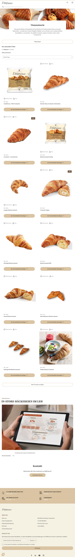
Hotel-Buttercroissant (10, 316)
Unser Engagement (7, 523)
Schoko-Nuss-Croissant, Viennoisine (50, 103)
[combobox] (37, 6)
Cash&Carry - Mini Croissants (12, 103)
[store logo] (7, 2)
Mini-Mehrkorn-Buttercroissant (49, 316)
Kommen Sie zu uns (43, 525)
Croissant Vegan (44, 210)
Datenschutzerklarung (8, 525)
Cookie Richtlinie (42, 523)
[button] (19, 109)
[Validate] (37, 550)
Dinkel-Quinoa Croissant (47, 369)
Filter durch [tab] (37, 41)
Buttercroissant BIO (45, 263)
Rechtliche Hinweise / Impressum (46, 520)
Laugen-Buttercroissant (10, 210)
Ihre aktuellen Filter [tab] (8, 46)
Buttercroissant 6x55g (46, 156)
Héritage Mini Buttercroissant (12, 369)
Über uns (4, 520)
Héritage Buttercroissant (11, 263)
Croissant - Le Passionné (10, 156)
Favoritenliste (67, 2)
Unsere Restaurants (7, 530)
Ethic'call (4, 528)
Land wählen (41, 528)
